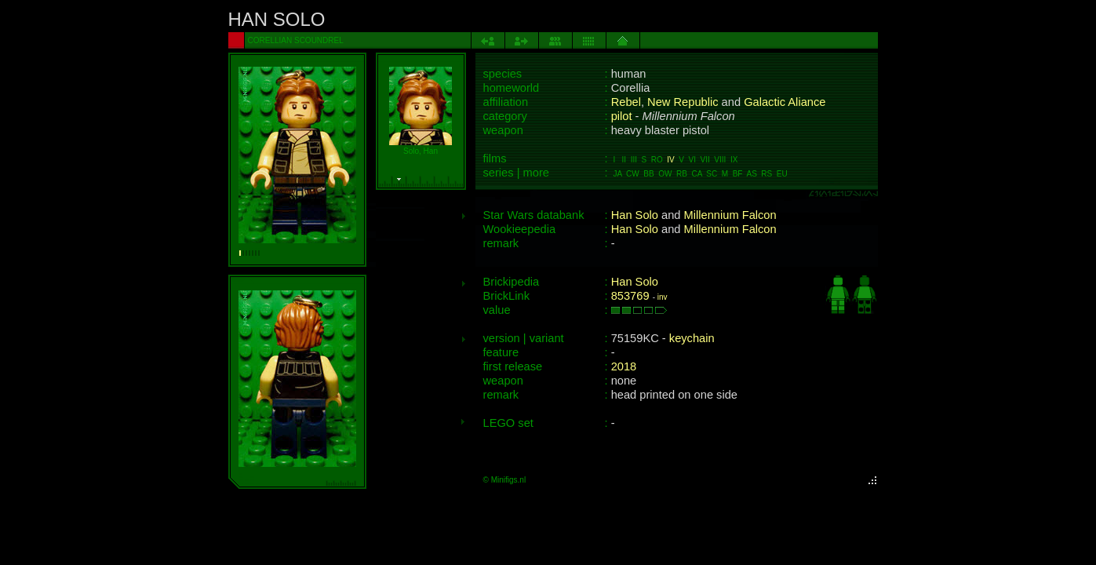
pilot (621, 116)
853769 (630, 296)
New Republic (682, 102)
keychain (692, 338)
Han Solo (634, 215)
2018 (624, 366)
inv (662, 297)
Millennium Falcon (730, 215)
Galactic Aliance (784, 102)
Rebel (626, 102)
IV (670, 159)
